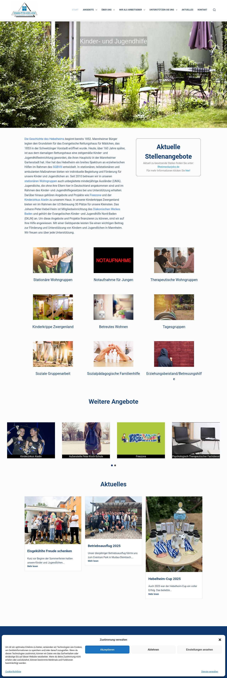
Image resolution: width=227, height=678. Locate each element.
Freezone (95, 195)
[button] (5, 74)
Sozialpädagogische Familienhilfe (113, 373)
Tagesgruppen (174, 327)
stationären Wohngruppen (40, 181)
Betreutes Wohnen (113, 327)
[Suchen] (214, 10)
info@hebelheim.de (139, 650)
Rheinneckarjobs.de (168, 166)
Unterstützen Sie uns (164, 10)
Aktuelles (187, 10)
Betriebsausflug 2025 (104, 546)
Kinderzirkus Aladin (36, 199)
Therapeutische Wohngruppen (174, 280)
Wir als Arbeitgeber (132, 10)
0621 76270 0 (137, 641)
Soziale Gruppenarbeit (53, 373)
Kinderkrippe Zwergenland (53, 327)
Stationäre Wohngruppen (53, 280)
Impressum (124, 655)
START (75, 10)
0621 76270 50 (133, 645)
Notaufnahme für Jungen (113, 280)
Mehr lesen (32, 566)
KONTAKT (202, 10)
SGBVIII (57, 167)
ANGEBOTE (91, 10)
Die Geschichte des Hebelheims (44, 139)
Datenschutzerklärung (131, 659)
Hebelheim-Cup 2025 (164, 579)
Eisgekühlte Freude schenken (49, 551)
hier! (188, 170)
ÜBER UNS (108, 10)
